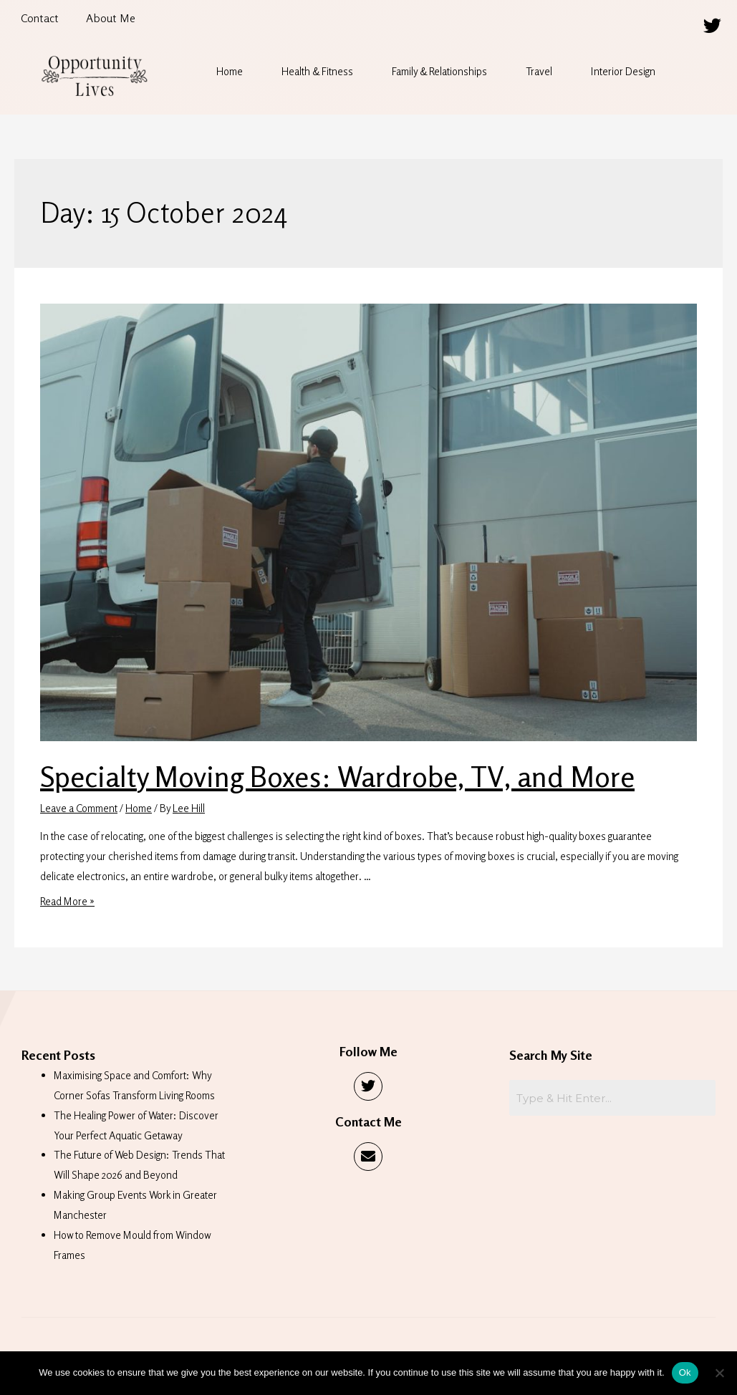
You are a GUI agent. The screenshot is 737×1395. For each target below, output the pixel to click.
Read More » (67, 901)
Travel (539, 71)
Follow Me (368, 1051)
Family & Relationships (439, 71)
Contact (40, 18)
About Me (110, 18)
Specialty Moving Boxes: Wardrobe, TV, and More (337, 776)
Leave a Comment (78, 808)
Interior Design (623, 71)
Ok (685, 1372)
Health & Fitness (317, 71)
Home (229, 71)
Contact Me (368, 1121)
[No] (719, 1373)
